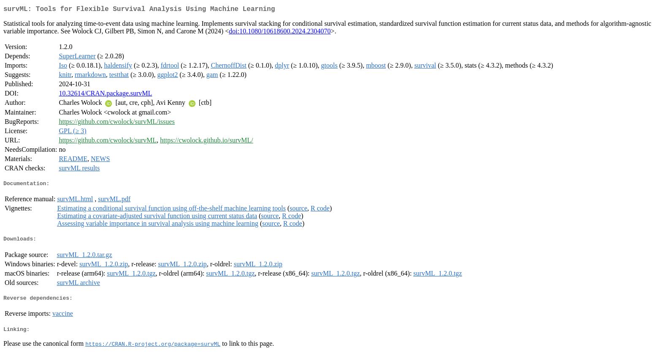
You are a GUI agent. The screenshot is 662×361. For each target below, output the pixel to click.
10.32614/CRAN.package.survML (105, 94)
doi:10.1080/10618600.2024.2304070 (280, 32)
